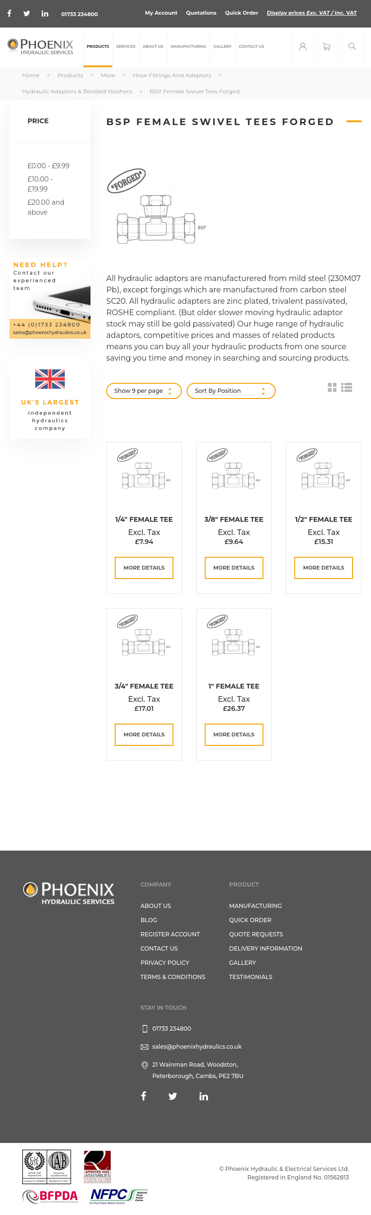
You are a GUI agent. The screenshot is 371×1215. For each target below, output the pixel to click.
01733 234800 (79, 14)
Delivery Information (266, 948)
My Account (161, 12)
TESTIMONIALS (250, 976)
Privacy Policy (165, 962)
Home (31, 75)
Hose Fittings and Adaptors (173, 75)
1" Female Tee (233, 686)
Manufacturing (255, 905)
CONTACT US (159, 948)
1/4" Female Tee (144, 519)
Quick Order (241, 12)
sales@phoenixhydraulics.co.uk (197, 1046)
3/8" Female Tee (233, 519)
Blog (149, 920)
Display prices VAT (312, 12)
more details (144, 567)
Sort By (205, 390)
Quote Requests (256, 934)
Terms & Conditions (173, 976)
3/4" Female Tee (144, 686)
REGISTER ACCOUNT (170, 934)
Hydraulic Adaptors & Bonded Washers (78, 91)
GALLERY (242, 962)
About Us (156, 905)
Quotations (201, 12)
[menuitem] (97, 47)
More (108, 75)
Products (70, 75)
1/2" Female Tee (324, 519)
